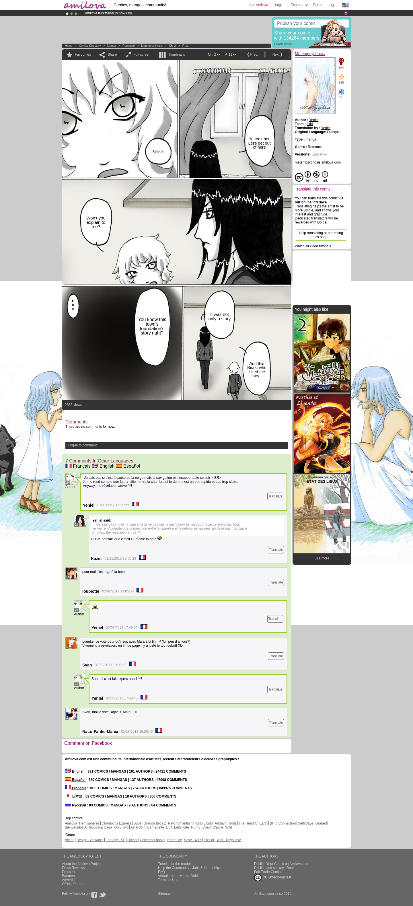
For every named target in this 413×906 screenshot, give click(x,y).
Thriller (209, 840)
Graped (321, 823)
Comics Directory (90, 45)
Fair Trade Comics (268, 872)
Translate (275, 496)
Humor (132, 840)
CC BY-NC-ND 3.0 (272, 877)
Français (78, 466)
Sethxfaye (305, 823)
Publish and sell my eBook (274, 868)
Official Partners (74, 884)
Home (69, 45)
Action (69, 840)
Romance (128, 45)
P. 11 (185, 45)
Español (128, 466)
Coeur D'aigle (213, 827)
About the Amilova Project (81, 864)
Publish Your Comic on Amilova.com (281, 864)
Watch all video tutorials (313, 246)
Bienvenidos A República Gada (88, 827)
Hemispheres (89, 823)
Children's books (152, 840)
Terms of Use (168, 880)
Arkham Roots (226, 823)
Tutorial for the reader (174, 864)
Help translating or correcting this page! (321, 235)
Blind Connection (283, 823)
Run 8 (195, 827)
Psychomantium (180, 823)
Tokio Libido (204, 823)
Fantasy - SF (115, 840)
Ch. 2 (172, 45)
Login (279, 5)
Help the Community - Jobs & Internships (189, 868)
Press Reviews (73, 868)
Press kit (68, 872)
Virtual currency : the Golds (179, 876)
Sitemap (164, 894)
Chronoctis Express (116, 823)
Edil (169, 827)
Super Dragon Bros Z (149, 823)
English (103, 466)
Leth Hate (181, 827)
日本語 (73, 796)
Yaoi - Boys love (228, 840)
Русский (75, 805)
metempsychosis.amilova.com (318, 162)
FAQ (161, 872)
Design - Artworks (90, 840)
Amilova (71, 823)
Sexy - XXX (193, 840)
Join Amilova (258, 5)
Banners (68, 876)
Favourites (83, 55)
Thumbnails (176, 55)
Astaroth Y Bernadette (147, 827)
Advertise (69, 880)
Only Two (121, 827)
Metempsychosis (151, 45)
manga (111, 45)
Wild (228, 827)
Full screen (142, 55)
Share (112, 55)
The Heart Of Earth (253, 823)
